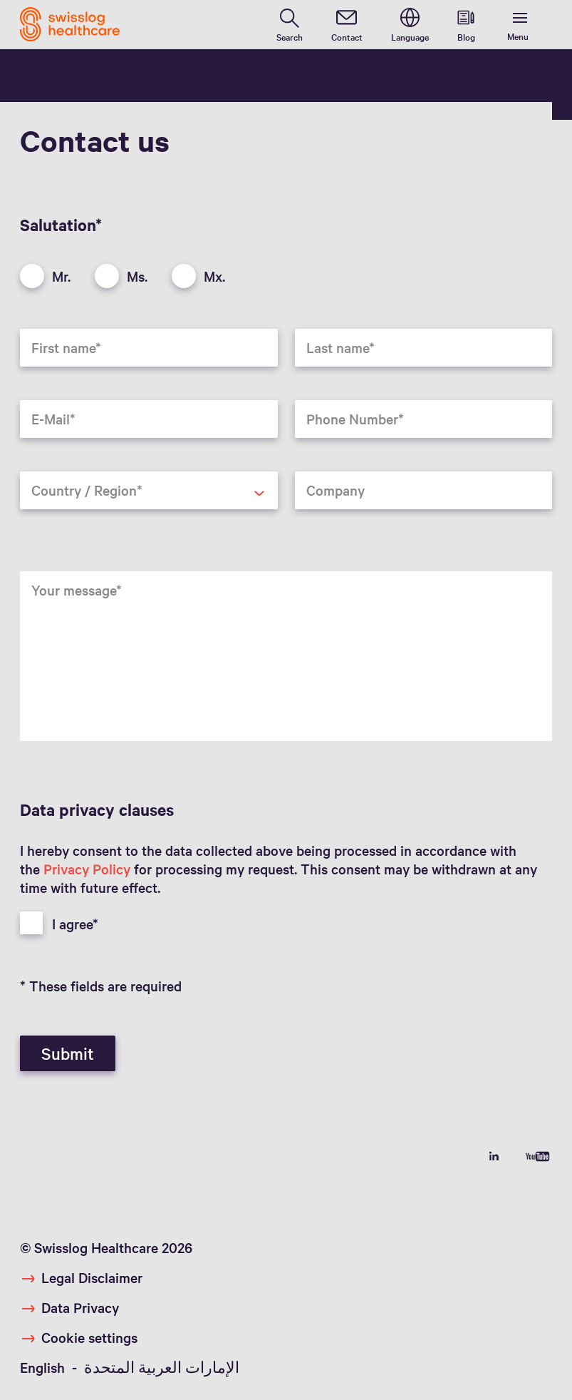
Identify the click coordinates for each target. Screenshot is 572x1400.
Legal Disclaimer (91, 1277)
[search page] (289, 24)
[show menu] (520, 24)
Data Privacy (80, 1307)
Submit (67, 1053)
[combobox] (148, 490)
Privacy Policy (86, 868)
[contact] (347, 24)
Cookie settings (89, 1337)
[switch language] (410, 24)
